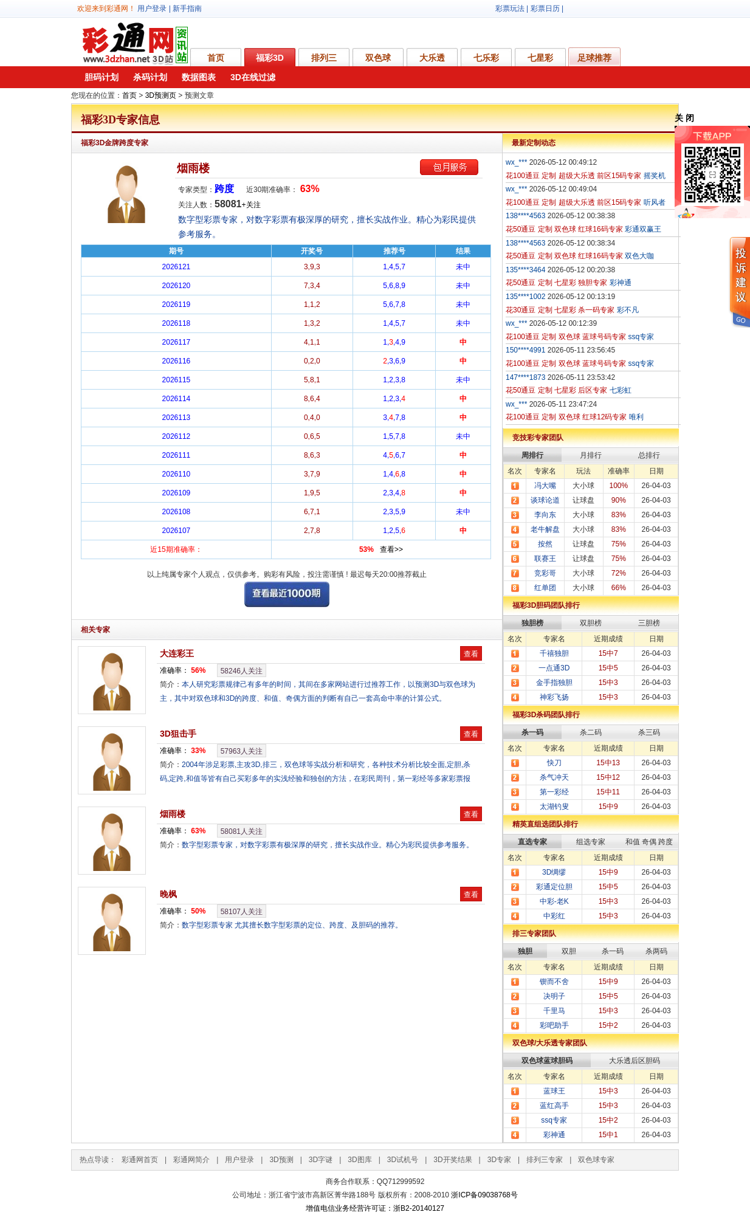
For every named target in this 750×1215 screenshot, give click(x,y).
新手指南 (187, 8)
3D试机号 (402, 1159)
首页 (215, 58)
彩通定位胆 (554, 887)
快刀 (554, 763)
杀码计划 (150, 77)
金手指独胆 (554, 682)
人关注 (242, 671)
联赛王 (545, 558)
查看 (471, 654)
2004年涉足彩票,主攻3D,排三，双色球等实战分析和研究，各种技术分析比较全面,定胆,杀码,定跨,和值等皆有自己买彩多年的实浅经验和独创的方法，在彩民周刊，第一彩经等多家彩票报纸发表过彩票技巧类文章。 (315, 778)
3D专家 (499, 1159)
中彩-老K (554, 901)
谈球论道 (545, 500)
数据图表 (199, 77)
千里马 (554, 1011)
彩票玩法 (510, 8)
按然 (545, 544)
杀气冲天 (554, 777)
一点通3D (553, 668)
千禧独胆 (554, 653)
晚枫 (168, 894)
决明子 (554, 996)
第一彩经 (554, 792)
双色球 (378, 58)
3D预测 (281, 1159)
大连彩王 (177, 653)
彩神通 (554, 1135)
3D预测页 (160, 95)
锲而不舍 (554, 981)
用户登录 (152, 8)
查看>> (391, 549)
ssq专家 (554, 1120)
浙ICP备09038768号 (484, 1195)
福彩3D (270, 58)
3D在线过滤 (252, 77)
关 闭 (684, 118)
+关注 (251, 205)
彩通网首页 (140, 1159)
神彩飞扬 (554, 697)
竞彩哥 (545, 573)
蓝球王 (554, 1091)
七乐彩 (486, 58)
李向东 (545, 515)
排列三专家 (544, 1159)
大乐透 (432, 58)
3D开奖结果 (452, 1159)
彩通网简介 (191, 1159)
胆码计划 (101, 77)
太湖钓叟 (554, 806)
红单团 (545, 587)
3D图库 (359, 1159)
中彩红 (554, 916)
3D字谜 (320, 1159)
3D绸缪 (554, 872)
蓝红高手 (554, 1105)
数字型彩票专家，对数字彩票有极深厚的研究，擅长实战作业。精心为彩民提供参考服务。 (327, 845)
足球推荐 (594, 58)
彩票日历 (545, 8)
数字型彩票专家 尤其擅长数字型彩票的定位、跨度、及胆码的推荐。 (292, 925)
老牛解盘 (545, 529)
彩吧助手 (554, 1025)
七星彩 (540, 58)
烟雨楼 (193, 168)
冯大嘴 (545, 485)
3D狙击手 (178, 733)
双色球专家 (596, 1159)
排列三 (324, 58)
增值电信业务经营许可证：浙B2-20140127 (375, 1208)
